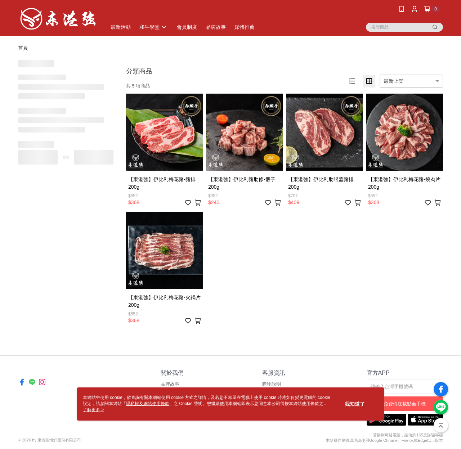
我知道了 (355, 404)
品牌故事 (170, 384)
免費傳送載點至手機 (405, 404)
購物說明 (271, 384)
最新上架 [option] (394, 81)
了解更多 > (93, 409)
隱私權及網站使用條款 (147, 403)
